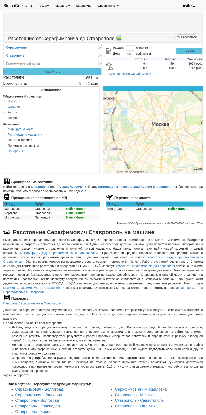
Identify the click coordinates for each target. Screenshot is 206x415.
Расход (118, 47)
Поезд (12, 101)
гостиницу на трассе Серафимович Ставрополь (134, 186)
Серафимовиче (71, 186)
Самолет (14, 106)
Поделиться (188, 37)
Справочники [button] (108, 5)
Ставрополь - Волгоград (37, 400)
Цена (116, 53)
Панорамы (15, 151)
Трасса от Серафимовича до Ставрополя (145, 266)
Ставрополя (52, 303)
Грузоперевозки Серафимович (129, 74)
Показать (189, 51)
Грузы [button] (43, 5)
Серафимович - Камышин (38, 395)
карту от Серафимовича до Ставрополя (32, 287)
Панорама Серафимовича (21, 303)
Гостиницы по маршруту (25, 134)
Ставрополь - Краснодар (37, 406)
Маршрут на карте (21, 129)
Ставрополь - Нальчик (135, 406)
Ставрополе (40, 186)
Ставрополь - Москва (134, 395)
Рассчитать (52, 71)
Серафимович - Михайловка (141, 389)
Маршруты (83, 5)
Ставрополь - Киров (33, 412)
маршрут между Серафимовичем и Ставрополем (61, 253)
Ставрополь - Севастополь (139, 400)
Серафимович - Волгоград (39, 389)
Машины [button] (62, 5)
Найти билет (75, 208)
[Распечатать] (118, 39)
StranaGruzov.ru (17, 5)
